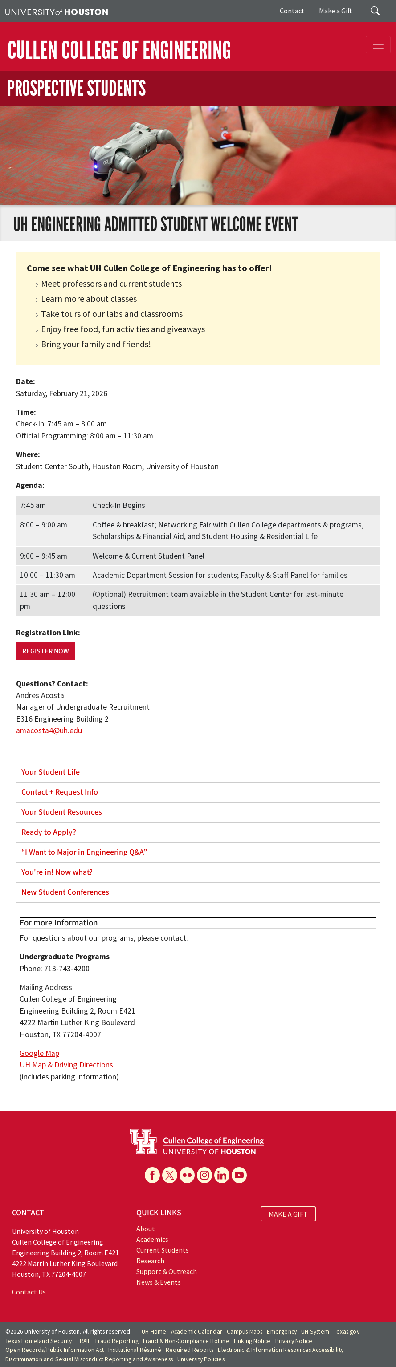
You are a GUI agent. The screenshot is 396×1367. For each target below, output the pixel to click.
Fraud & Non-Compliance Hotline (186, 1341)
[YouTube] (239, 1175)
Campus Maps (244, 1331)
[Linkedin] (221, 1175)
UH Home (154, 1331)
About (145, 1228)
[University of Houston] (56, 11)
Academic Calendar (196, 1331)
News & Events (158, 1282)
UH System (315, 1331)
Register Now (45, 651)
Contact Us (29, 1291)
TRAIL (84, 1341)
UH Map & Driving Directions (66, 1065)
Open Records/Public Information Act (54, 1350)
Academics (152, 1239)
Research (150, 1260)
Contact (292, 10)
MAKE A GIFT (288, 1213)
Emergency (282, 1331)
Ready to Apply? (48, 832)
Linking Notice (252, 1341)
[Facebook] (152, 1175)
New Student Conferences (65, 892)
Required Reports (189, 1350)
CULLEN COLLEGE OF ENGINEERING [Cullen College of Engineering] (119, 50)
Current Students (162, 1249)
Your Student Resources (61, 812)
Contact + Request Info (59, 792)
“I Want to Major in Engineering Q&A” (84, 852)
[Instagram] (204, 1175)
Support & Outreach (166, 1271)
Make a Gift (335, 10)
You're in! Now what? (57, 872)
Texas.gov (346, 1331)
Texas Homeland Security (38, 1341)
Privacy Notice (294, 1341)
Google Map (39, 1053)
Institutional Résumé (134, 1350)
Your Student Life (50, 772)
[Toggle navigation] (378, 44)
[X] (169, 1175)
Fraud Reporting (117, 1341)
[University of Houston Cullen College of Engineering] (197, 1140)
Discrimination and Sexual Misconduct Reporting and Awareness (89, 1359)
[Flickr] (187, 1175)
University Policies (201, 1359)
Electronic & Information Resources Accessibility (280, 1350)
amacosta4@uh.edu (49, 730)
